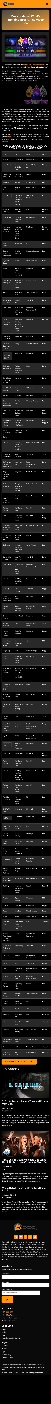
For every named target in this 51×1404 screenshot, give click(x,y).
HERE (9, 137)
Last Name (5, 1282)
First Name (5, 1274)
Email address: (21, 1292)
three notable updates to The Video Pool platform (24, 71)
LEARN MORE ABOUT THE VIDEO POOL (19, 1062)
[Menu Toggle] (47, 4)
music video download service (34, 65)
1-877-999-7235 (7, 1312)
